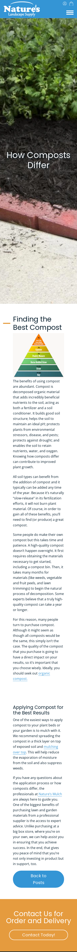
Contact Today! (45, 934)
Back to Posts (47, 879)
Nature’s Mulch (50, 794)
